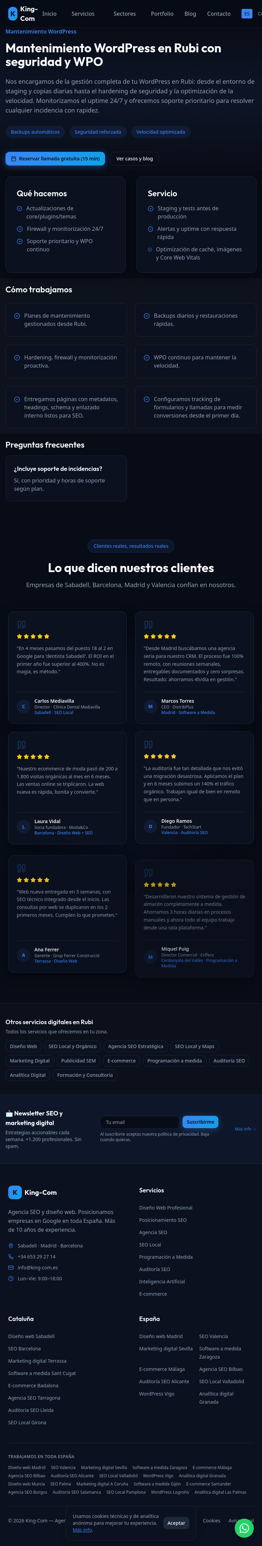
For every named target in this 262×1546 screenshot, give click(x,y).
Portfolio (162, 13)
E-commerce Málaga (162, 1369)
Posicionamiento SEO (163, 1220)
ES (246, 13)
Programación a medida (174, 1060)
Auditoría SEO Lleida (31, 1410)
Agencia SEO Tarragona (34, 1398)
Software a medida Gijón (157, 1484)
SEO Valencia (213, 1336)
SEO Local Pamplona (126, 1492)
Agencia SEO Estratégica (135, 1046)
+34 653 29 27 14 (37, 1256)
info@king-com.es (38, 1267)
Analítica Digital (28, 1075)
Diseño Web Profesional (165, 1207)
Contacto (219, 13)
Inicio (49, 13)
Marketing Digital (30, 1060)
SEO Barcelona (24, 1348)
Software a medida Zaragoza (159, 1467)
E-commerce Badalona (33, 1385)
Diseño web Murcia (26, 1484)
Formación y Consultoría (85, 1075)
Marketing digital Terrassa (37, 1361)
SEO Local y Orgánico (72, 1046)
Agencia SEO (153, 1232)
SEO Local (150, 1244)
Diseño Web (23, 1046)
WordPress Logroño (170, 1492)
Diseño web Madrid (161, 1336)
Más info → (246, 1129)
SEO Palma (60, 1484)
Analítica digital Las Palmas (220, 1492)
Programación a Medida (166, 1257)
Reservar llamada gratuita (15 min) (55, 158)
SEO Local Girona (27, 1422)
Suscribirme (200, 1122)
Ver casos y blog (134, 158)
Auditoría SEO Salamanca (77, 1492)
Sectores (125, 13)
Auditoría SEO (229, 1060)
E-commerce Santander (208, 1484)
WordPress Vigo (156, 1393)
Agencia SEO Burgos (27, 1492)
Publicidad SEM (78, 1060)
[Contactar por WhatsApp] (244, 1528)
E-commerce (121, 1060)
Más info (82, 1530)
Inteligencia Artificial (162, 1281)
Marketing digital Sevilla (166, 1348)
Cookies (211, 1520)
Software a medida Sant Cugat (42, 1373)
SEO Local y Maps (195, 1046)
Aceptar (176, 1523)
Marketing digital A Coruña (102, 1484)
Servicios (83, 13)
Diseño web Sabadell (31, 1336)
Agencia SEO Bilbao (221, 1369)
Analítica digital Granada (202, 1476)
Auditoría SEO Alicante (164, 1381)
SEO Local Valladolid (221, 1381)
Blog (190, 13)
